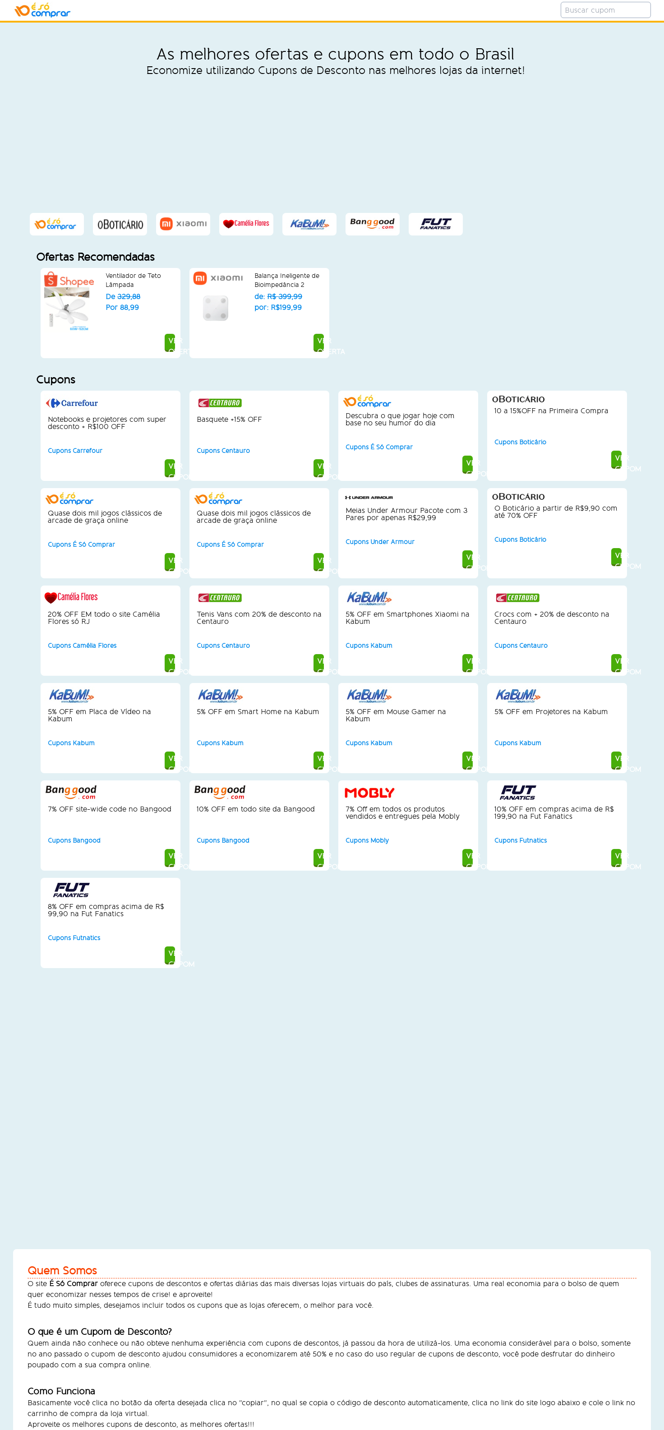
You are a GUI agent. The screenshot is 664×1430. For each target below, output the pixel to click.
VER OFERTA (110, 342)
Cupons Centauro (223, 451)
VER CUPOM (110, 468)
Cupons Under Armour (380, 542)
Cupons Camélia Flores (82, 646)
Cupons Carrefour (75, 451)
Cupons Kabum (369, 646)
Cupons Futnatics (520, 840)
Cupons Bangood (74, 840)
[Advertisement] (335, 144)
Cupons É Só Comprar (379, 447)
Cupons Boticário (520, 442)
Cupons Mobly (367, 840)
